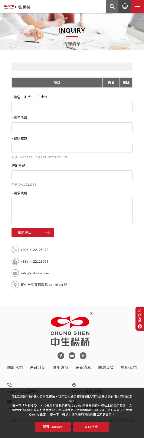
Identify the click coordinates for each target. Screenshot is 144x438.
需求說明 (20, 193)
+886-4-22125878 (34, 249)
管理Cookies (53, 427)
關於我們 (15, 369)
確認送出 (25, 232)
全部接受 (91, 427)
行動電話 (18, 166)
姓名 (17, 97)
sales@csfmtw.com (35, 273)
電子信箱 (20, 118)
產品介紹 (38, 370)
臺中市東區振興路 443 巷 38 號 (44, 285)
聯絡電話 (20, 138)
